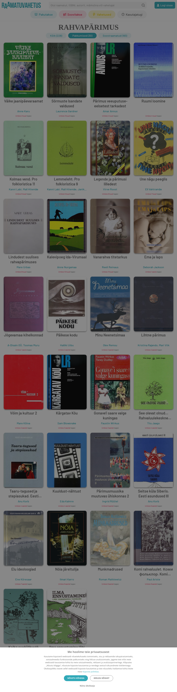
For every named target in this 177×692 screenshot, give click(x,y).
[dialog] (88, 669)
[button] (88, 685)
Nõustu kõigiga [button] (75, 678)
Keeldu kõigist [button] (101, 678)
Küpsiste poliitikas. (91, 671)
